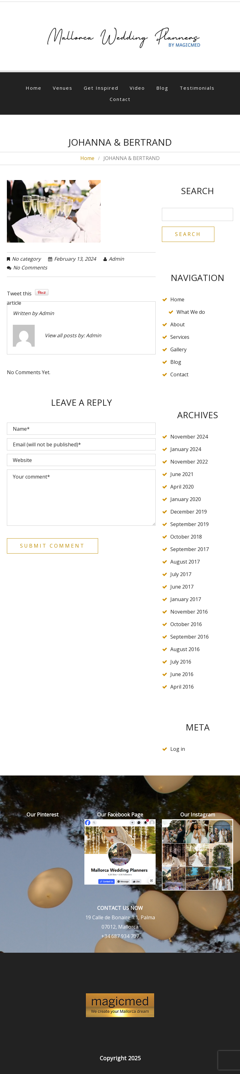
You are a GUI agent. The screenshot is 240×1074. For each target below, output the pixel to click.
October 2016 (186, 624)
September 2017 (189, 549)
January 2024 (185, 449)
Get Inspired (101, 88)
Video (137, 88)
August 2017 (185, 561)
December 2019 (188, 511)
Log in (177, 748)
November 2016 (189, 611)
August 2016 (185, 649)
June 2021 (181, 474)
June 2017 (181, 586)
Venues (62, 88)
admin (116, 258)
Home (34, 88)
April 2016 (182, 686)
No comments (30, 267)
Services (179, 337)
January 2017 (185, 599)
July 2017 (180, 574)
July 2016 (180, 661)
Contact (120, 99)
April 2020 (182, 486)
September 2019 (189, 524)
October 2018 (186, 536)
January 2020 (185, 499)
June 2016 (181, 674)
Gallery (178, 349)
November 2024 (189, 436)
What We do (191, 312)
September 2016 (189, 636)
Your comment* (81, 497)
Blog (162, 88)
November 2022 (189, 461)
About (177, 324)
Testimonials (197, 88)
